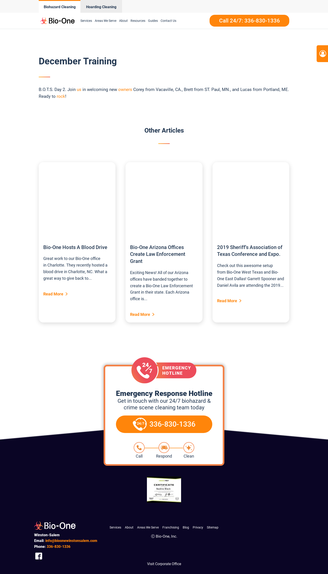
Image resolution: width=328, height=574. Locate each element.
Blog (186, 527)
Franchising (170, 527)
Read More (53, 294)
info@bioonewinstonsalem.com (71, 541)
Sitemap (212, 527)
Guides (153, 21)
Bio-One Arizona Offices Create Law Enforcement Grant (157, 254)
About (123, 21)
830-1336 (58, 546)
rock (61, 96)
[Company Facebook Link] (38, 556)
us (79, 89)
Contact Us (168, 21)
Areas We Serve (105, 21)
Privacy (198, 527)
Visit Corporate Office (164, 564)
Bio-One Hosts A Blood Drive (75, 247)
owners (125, 89)
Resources (138, 21)
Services (86, 21)
